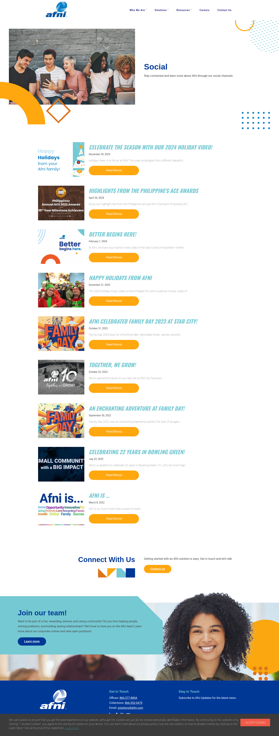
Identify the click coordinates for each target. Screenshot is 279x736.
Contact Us (225, 10)
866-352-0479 (133, 703)
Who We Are (137, 10)
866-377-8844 (128, 698)
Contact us (157, 569)
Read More (114, 170)
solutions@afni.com (130, 708)
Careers (205, 10)
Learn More (72, 728)
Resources (183, 10)
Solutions (161, 10)
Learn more (32, 641)
